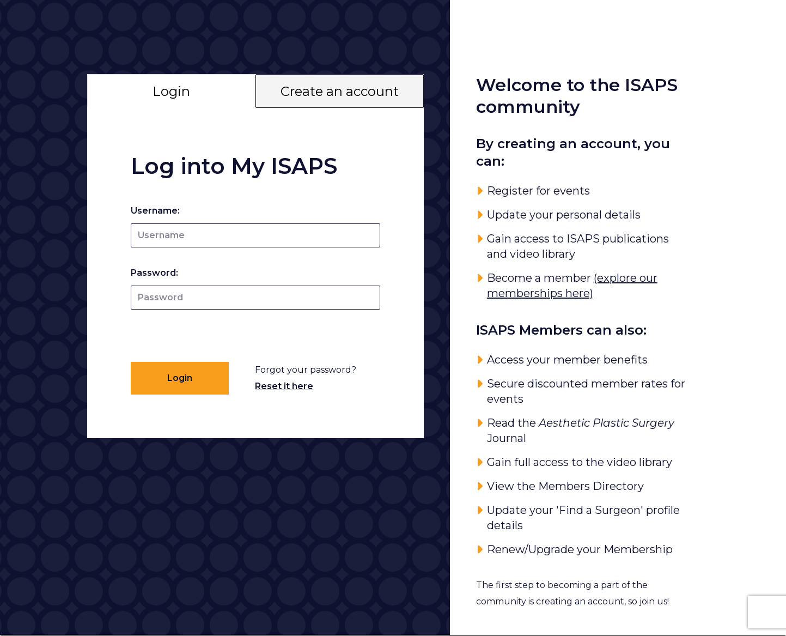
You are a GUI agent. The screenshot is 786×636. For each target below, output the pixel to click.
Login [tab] (171, 91)
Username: (155, 210)
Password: (154, 273)
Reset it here (284, 386)
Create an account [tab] (340, 91)
